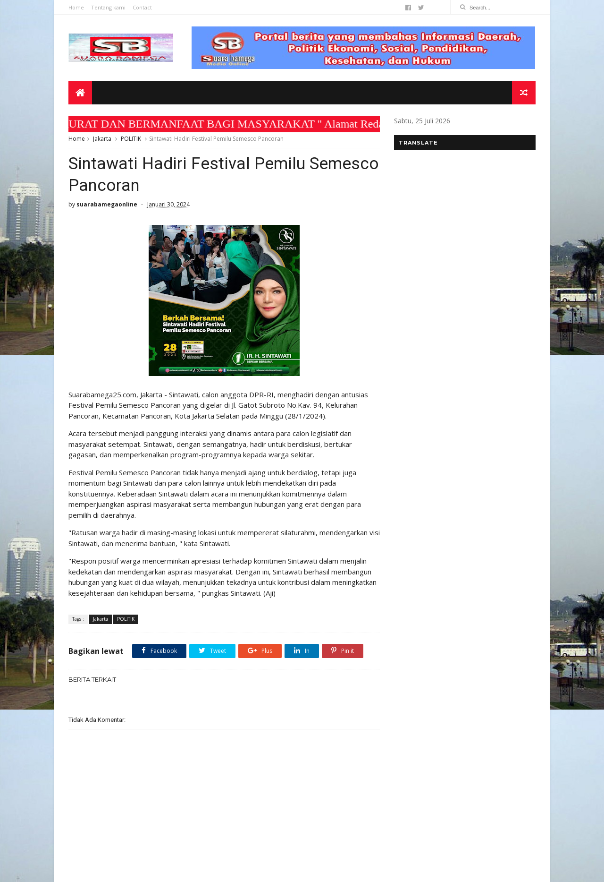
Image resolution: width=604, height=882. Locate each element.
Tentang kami (108, 7)
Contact (142, 7)
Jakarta (102, 139)
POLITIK (131, 139)
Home (76, 7)
